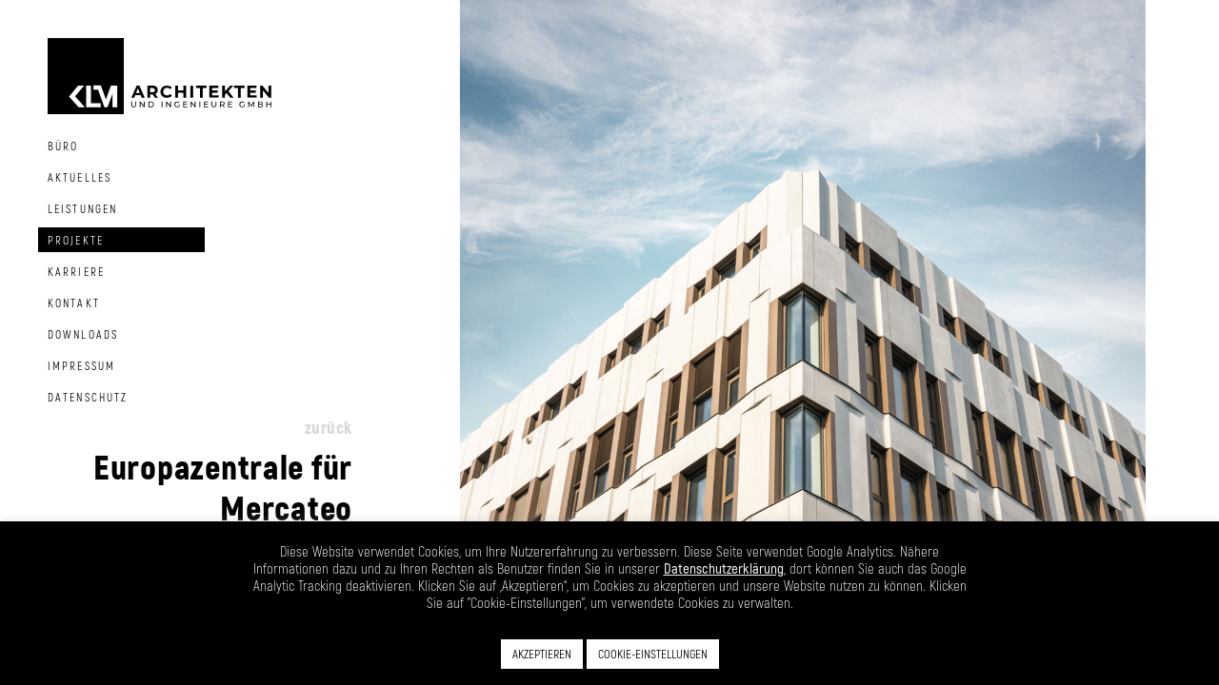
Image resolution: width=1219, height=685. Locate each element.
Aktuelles (79, 177)
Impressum (81, 365)
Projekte (76, 239)
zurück (328, 427)
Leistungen (82, 208)
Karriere (76, 271)
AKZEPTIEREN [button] (541, 653)
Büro (63, 145)
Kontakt (74, 302)
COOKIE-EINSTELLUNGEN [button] (653, 653)
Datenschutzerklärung (724, 568)
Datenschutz (88, 396)
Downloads (83, 334)
